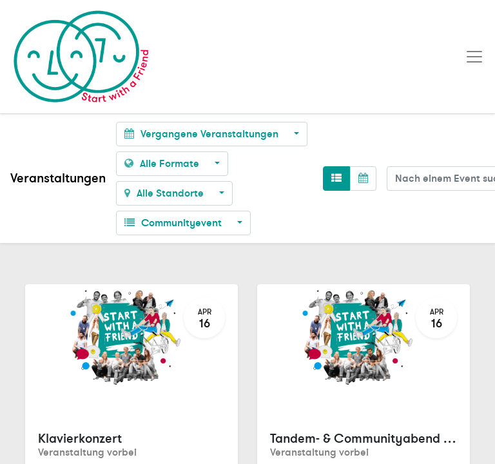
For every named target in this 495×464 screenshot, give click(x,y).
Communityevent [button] (174, 223)
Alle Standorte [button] (165, 193)
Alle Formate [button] (163, 164)
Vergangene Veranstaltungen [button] (202, 134)
